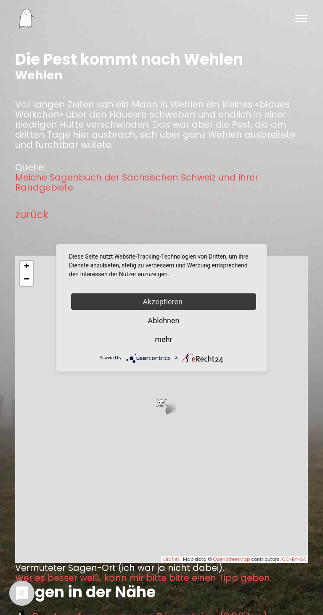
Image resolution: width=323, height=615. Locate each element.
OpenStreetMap (231, 559)
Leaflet (171, 559)
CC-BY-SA (294, 559)
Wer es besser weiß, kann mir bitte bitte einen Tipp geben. (143, 578)
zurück (32, 215)
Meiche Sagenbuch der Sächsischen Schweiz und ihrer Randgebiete (136, 183)
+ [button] (26, 267)
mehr (163, 339)
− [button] (26, 279)
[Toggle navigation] (301, 18)
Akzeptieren (164, 301)
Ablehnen (163, 320)
